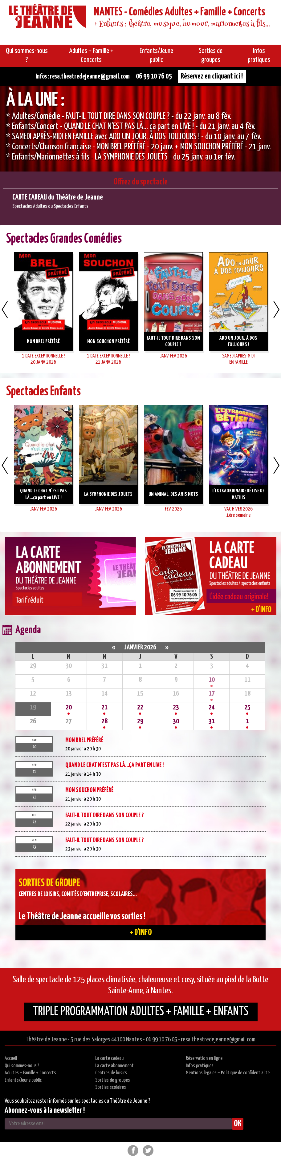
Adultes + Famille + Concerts (30, 1073)
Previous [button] (5, 309)
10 (212, 679)
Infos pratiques (200, 1065)
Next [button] (276, 309)
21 (104, 707)
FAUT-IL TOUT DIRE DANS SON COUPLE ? (104, 815)
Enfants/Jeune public (23, 1080)
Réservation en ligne (204, 1058)
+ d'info (140, 932)
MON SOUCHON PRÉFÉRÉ (89, 790)
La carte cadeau (109, 1058)
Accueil (11, 1058)
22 (140, 707)
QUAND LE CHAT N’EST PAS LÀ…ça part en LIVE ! (114, 765)
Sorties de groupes (112, 1080)
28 (104, 721)
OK (238, 1124)
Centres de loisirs (111, 1073)
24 (212, 707)
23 (176, 707)
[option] (140, 129)
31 (212, 721)
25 (247, 707)
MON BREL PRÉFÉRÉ (84, 740)
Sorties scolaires (110, 1087)
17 (212, 693)
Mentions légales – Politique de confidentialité (228, 1073)
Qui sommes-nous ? (22, 1065)
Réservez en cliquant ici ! (212, 76)
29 (140, 721)
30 (176, 721)
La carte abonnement (114, 1065)
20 (69, 707)
